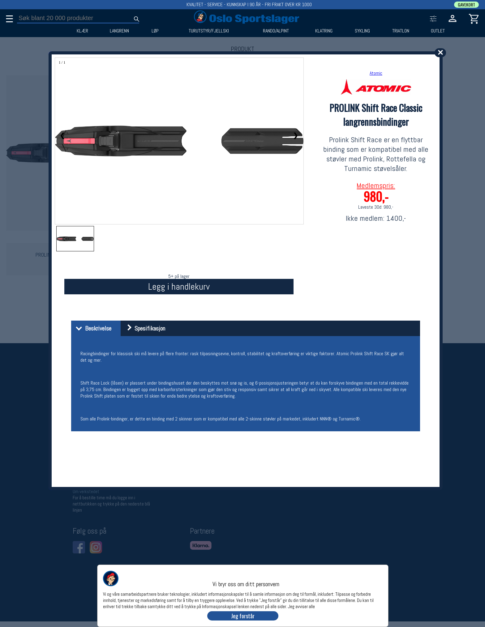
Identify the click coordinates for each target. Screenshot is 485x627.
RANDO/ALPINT (276, 31)
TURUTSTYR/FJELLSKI (209, 31)
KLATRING (324, 31)
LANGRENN (119, 31)
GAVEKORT (466, 5)
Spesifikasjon (143, 328)
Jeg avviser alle (301, 606)
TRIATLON (400, 31)
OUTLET (438, 31)
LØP (155, 31)
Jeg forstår (243, 616)
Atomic (376, 73)
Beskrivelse (92, 328)
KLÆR (82, 31)
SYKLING (362, 31)
